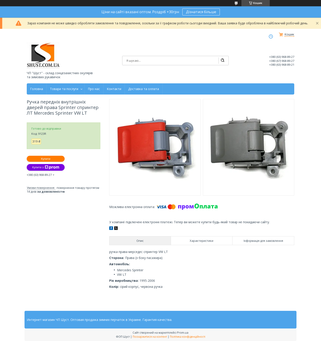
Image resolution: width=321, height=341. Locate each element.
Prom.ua (182, 332)
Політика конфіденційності (187, 337)
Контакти (114, 89)
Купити (45, 158)
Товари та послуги (64, 89)
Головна (36, 89)
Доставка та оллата (143, 89)
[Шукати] (222, 60)
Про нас (94, 89)
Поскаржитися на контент (150, 337)
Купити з (45, 167)
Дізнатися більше (201, 11)
